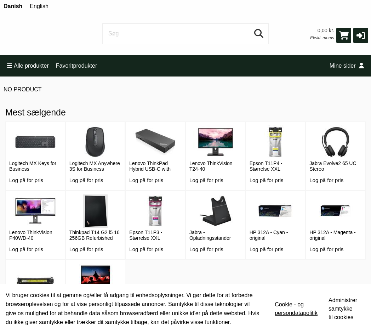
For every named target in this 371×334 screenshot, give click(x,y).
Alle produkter (28, 66)
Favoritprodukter (76, 66)
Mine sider (347, 66)
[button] (360, 35)
